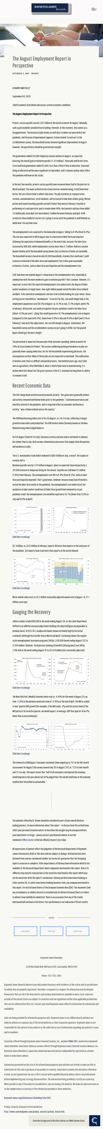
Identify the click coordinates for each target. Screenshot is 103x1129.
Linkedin (77, 931)
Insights (35, 73)
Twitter (51, 931)
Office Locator (28, 839)
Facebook (25, 931)
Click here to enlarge (51, 522)
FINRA (70, 1041)
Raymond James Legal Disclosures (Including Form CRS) (27, 1097)
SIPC (76, 1041)
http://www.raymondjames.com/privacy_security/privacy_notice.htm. (34, 1111)
